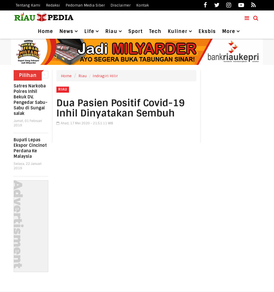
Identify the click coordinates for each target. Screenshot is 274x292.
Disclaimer (120, 5)
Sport (135, 31)
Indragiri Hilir (105, 76)
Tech (155, 31)
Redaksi (53, 5)
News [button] (66, 31)
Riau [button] (111, 31)
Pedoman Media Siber (85, 5)
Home (45, 31)
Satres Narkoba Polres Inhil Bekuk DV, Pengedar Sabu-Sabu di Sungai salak (31, 99)
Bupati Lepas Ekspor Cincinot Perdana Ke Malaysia (30, 148)
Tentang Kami (28, 5)
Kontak (142, 5)
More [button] (228, 31)
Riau (82, 76)
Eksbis (207, 31)
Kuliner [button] (177, 31)
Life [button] (89, 31)
